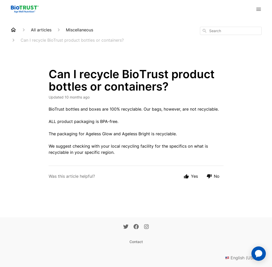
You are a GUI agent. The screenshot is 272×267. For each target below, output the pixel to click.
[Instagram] (146, 227)
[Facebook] (136, 227)
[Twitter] (126, 227)
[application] (258, 253)
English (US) (243, 258)
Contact (136, 241)
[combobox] (231, 31)
